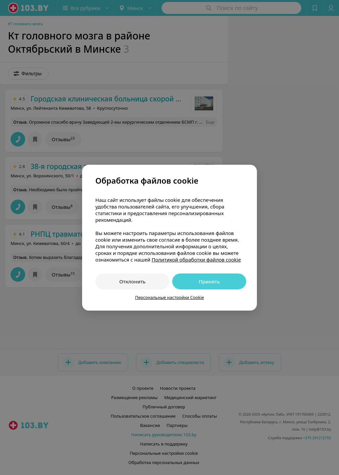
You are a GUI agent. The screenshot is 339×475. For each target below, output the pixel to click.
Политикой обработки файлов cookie (196, 259)
